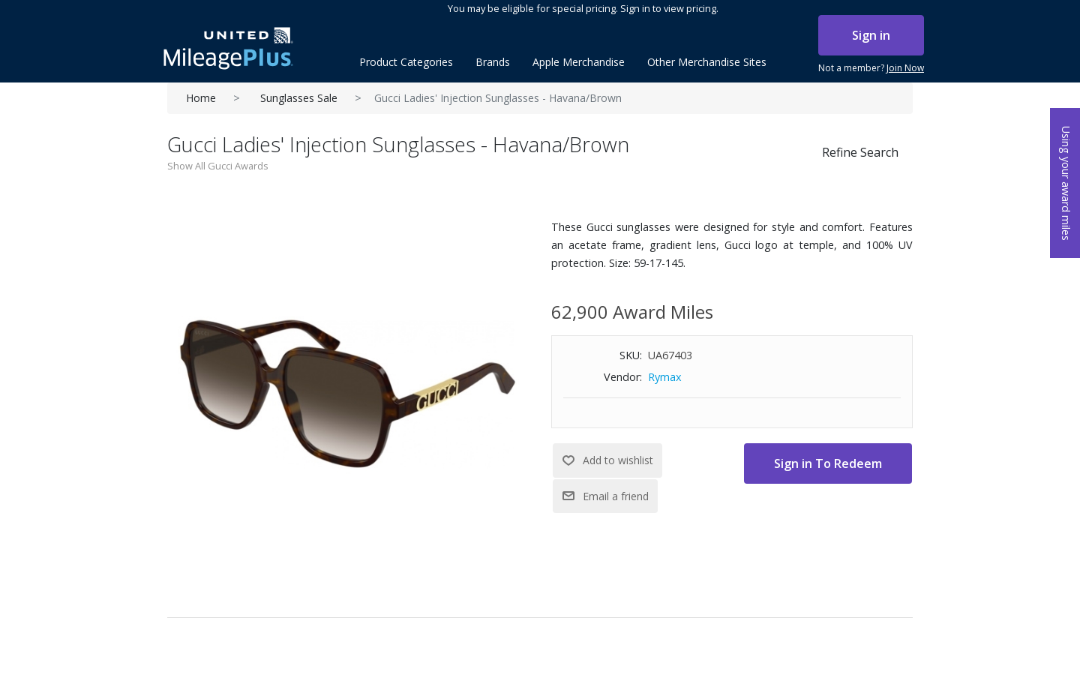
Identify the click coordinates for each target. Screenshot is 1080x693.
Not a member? (871, 68)
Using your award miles (1066, 183)
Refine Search (860, 152)
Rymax (665, 377)
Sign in (871, 35)
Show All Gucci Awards (217, 165)
